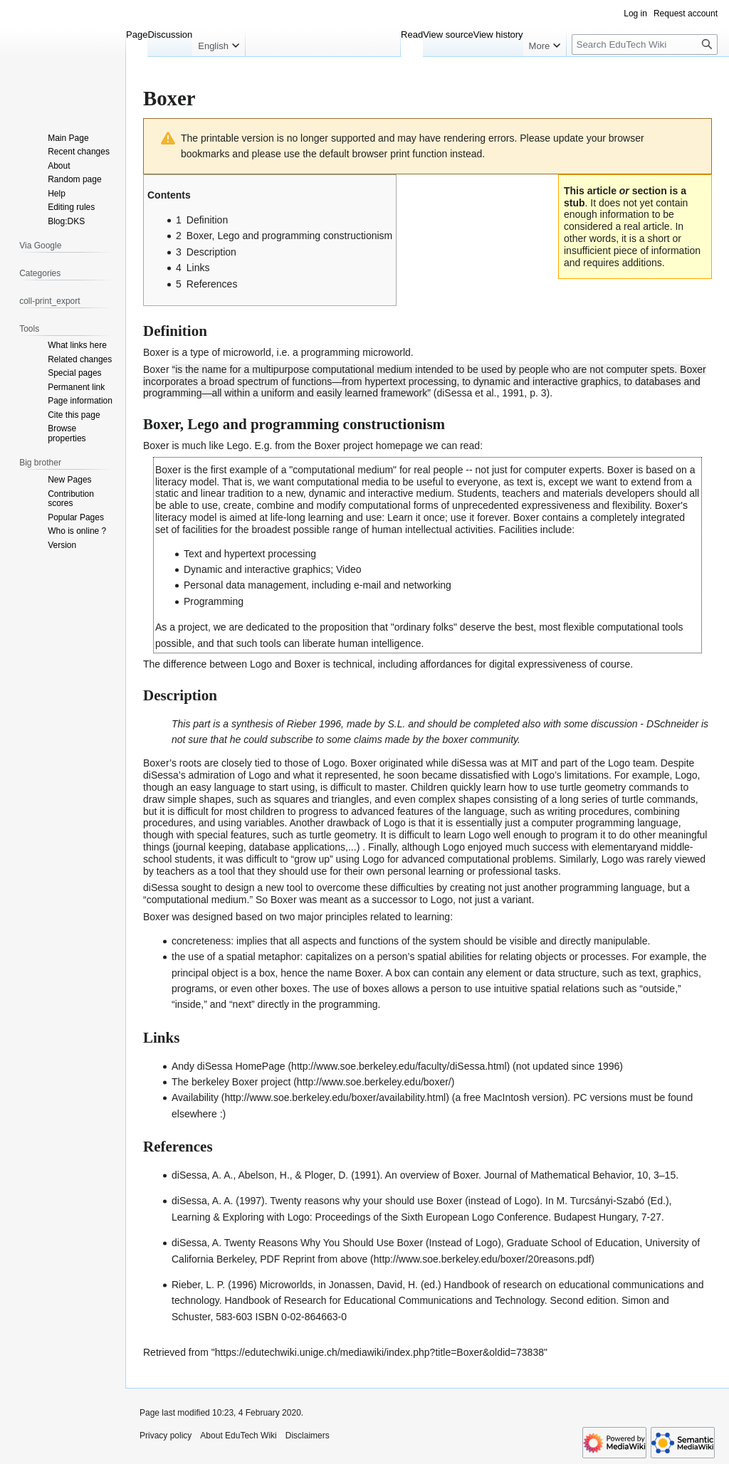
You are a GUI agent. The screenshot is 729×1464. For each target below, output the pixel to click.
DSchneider (672, 724)
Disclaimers (307, 1436)
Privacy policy (166, 1436)
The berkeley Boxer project (231, 1082)
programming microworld (356, 352)
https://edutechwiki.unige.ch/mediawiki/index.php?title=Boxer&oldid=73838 (379, 1352)
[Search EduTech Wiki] (645, 44)
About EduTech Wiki (238, 1436)
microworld (247, 352)
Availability (195, 1097)
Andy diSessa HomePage (228, 1066)
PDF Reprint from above (313, 1259)
